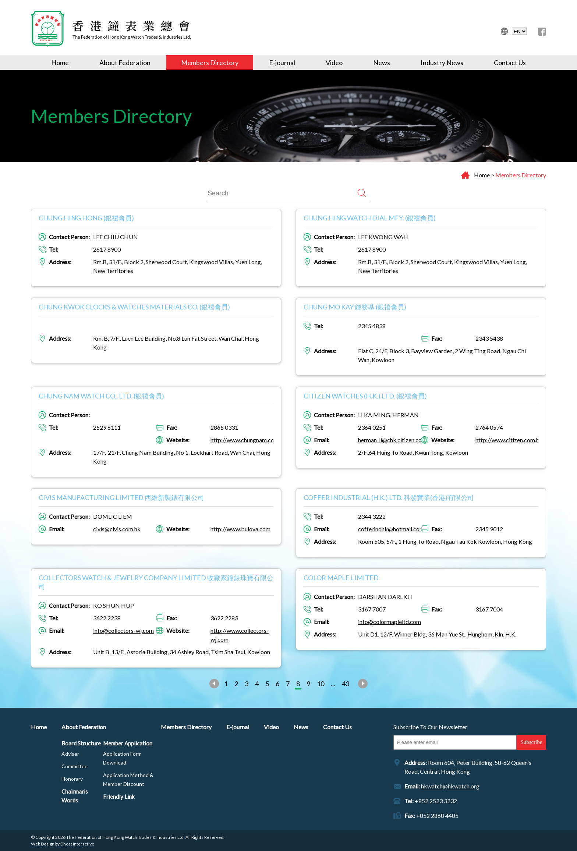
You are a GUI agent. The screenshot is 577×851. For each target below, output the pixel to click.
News (381, 62)
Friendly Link (118, 796)
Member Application (127, 743)
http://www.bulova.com (240, 528)
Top (546, 820)
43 (345, 684)
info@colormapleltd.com (389, 621)
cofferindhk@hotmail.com (391, 528)
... (333, 684)
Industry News (442, 62)
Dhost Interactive (77, 844)
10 (320, 684)
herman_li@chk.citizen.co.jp (393, 439)
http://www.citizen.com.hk (508, 439)
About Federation (125, 62)
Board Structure (81, 743)
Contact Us (510, 62)
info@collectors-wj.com (123, 630)
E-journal (282, 62)
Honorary (72, 779)
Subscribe (531, 742)
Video (334, 62)
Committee (74, 766)
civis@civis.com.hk (117, 528)
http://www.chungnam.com (244, 439)
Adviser (70, 754)
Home (60, 62)
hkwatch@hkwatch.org (450, 786)
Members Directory (209, 62)
